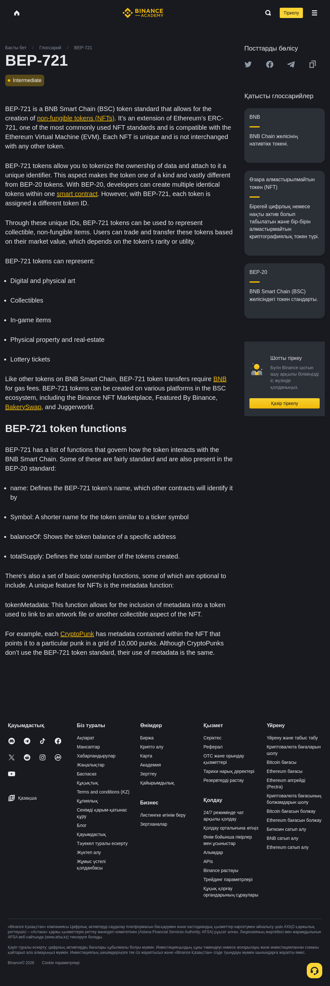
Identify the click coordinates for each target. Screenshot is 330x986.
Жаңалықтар (90, 764)
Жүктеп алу (89, 852)
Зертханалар (153, 824)
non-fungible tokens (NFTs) (75, 118)
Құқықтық (87, 782)
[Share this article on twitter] (248, 64)
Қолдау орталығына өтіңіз (230, 828)
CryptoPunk (77, 633)
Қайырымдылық (157, 782)
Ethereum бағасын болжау (294, 820)
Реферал (213, 746)
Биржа (147, 737)
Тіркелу (291, 12)
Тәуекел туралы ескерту (102, 843)
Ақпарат (85, 737)
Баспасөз (86, 773)
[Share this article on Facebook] (270, 64)
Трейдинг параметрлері (227, 879)
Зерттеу (148, 773)
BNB (220, 378)
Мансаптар (88, 746)
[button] (314, 13)
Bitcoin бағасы (281, 762)
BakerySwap (23, 406)
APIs (208, 861)
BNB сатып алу (282, 838)
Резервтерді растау (223, 780)
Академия (150, 764)
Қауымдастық (91, 834)
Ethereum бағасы (285, 771)
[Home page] (142, 13)
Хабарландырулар (96, 755)
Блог (81, 825)
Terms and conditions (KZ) (103, 791)
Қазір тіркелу (284, 403)
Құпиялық (87, 800)
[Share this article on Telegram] (291, 64)
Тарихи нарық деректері (228, 771)
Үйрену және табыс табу (292, 737)
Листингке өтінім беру (163, 815)
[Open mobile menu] (314, 13)
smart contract (77, 193)
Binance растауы (220, 870)
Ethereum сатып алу (288, 847)
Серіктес (212, 737)
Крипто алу (151, 746)
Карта (146, 755)
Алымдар (213, 852)
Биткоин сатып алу (286, 829)
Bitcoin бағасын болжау (291, 811)
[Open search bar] (266, 13)
